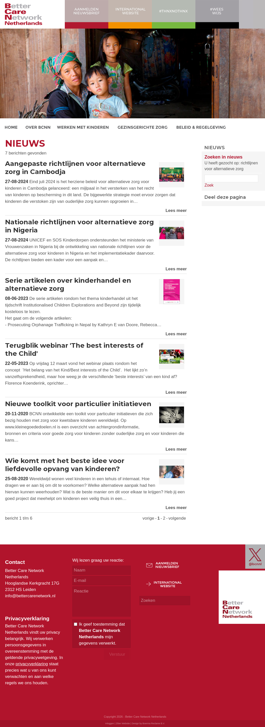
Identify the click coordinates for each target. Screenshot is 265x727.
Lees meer (176, 210)
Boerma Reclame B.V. (153, 723)
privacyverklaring (32, 664)
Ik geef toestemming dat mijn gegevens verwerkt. (102, 634)
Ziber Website (123, 723)
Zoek (209, 185)
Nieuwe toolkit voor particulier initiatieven (78, 404)
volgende (177, 518)
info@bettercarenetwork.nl (30, 595)
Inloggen (109, 723)
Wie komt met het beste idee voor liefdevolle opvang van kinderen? (64, 465)
